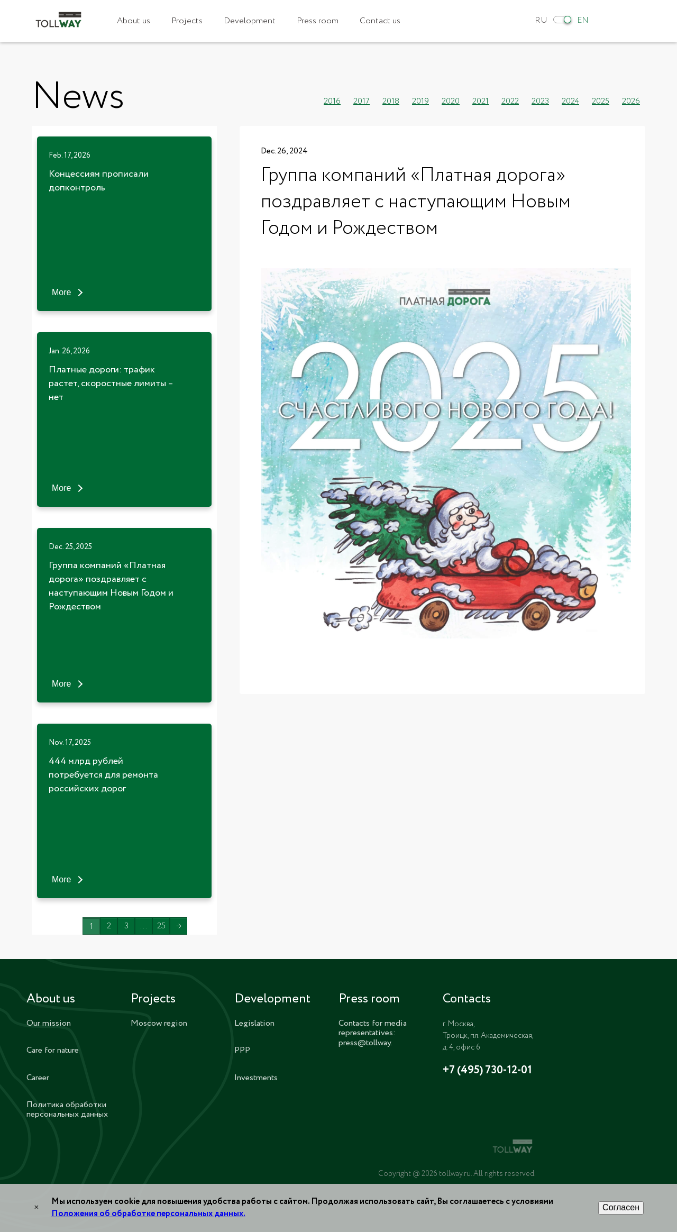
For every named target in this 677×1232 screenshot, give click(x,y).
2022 (510, 101)
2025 (600, 101)
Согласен (620, 1207)
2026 (631, 101)
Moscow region (159, 1023)
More (61, 292)
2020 (451, 101)
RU (541, 20)
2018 (390, 101)
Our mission (48, 1023)
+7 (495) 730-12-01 (487, 1070)
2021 (480, 101)
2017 (361, 101)
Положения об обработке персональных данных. (148, 1214)
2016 (332, 101)
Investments (256, 1078)
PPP (242, 1050)
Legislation (254, 1023)
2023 (540, 101)
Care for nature (52, 1050)
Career (37, 1078)
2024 (570, 101)
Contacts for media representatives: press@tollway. (372, 1033)
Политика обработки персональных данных (67, 1109)
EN (583, 20)
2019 (420, 101)
